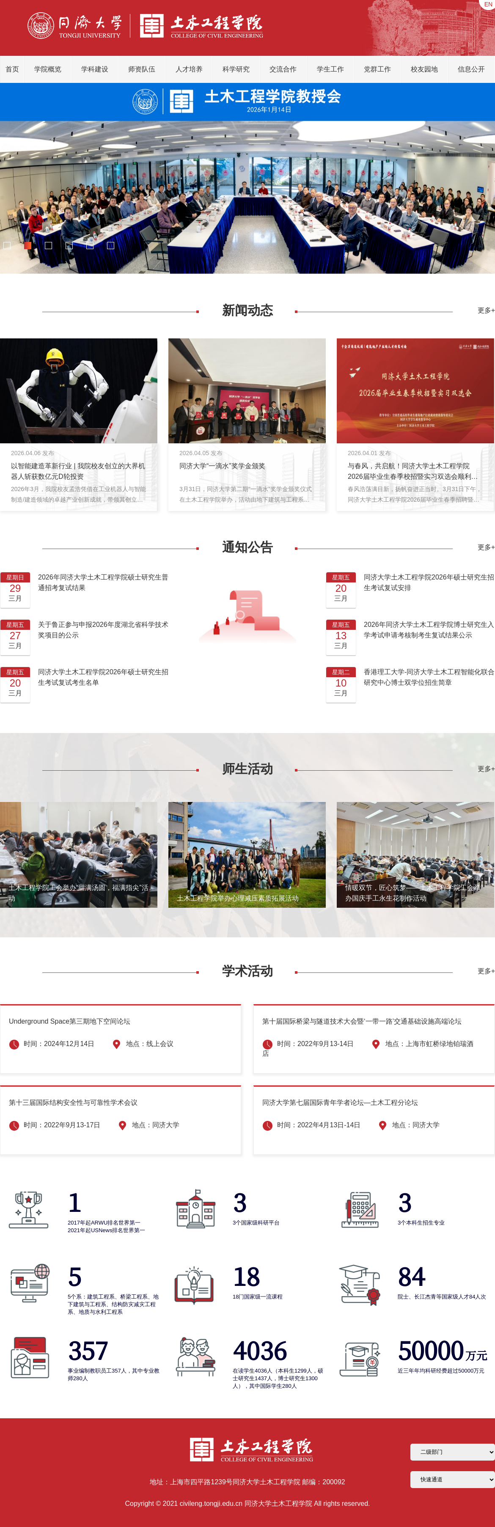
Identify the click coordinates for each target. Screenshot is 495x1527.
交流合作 (283, 69)
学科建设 (94, 69)
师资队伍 (141, 69)
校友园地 (424, 69)
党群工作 (377, 69)
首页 (12, 69)
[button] (7, 246)
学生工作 (330, 69)
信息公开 (471, 69)
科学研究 (236, 69)
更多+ (486, 310)
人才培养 (189, 69)
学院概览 (47, 69)
